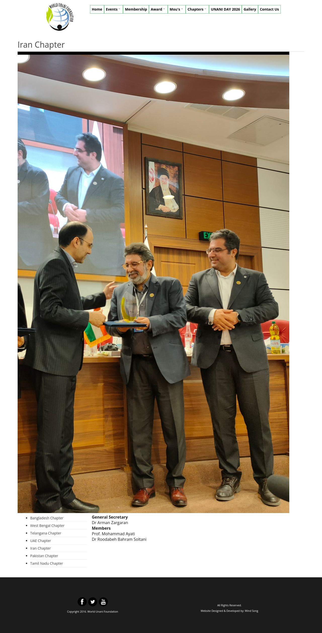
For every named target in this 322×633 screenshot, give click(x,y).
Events (113, 9)
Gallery (250, 9)
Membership (136, 9)
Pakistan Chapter (44, 555)
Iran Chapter (40, 548)
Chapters (197, 9)
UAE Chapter (40, 540)
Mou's (177, 9)
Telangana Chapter (45, 533)
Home (97, 9)
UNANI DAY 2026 (225, 9)
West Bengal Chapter (47, 525)
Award (158, 9)
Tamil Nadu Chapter (46, 563)
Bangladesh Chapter (46, 518)
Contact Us (269, 9)
